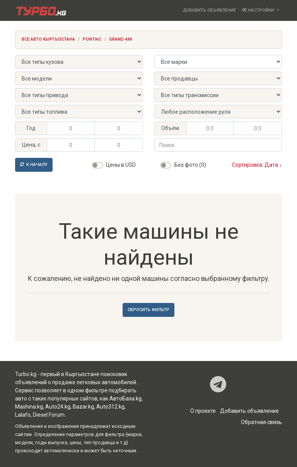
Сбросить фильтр (148, 309)
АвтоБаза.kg (125, 398)
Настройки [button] (258, 10)
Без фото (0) (190, 165)
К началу (34, 164)
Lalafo (23, 415)
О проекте (203, 411)
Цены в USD (121, 165)
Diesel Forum (49, 415)
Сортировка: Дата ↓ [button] (257, 165)
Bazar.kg (83, 407)
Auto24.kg (57, 407)
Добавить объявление (209, 10)
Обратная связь (261, 422)
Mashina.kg (29, 407)
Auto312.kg (110, 407)
